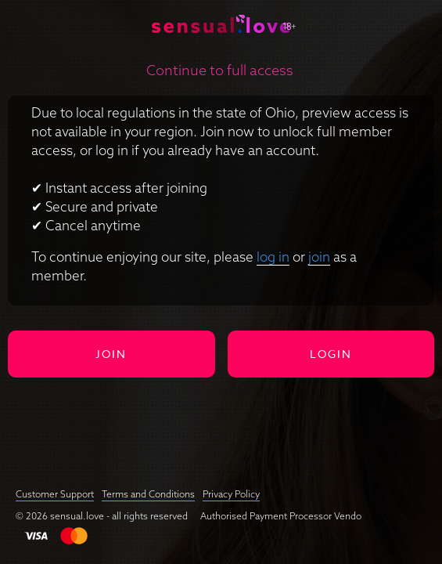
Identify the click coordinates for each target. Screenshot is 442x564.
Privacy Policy (231, 494)
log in (273, 256)
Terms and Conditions (148, 494)
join (319, 256)
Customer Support (55, 494)
